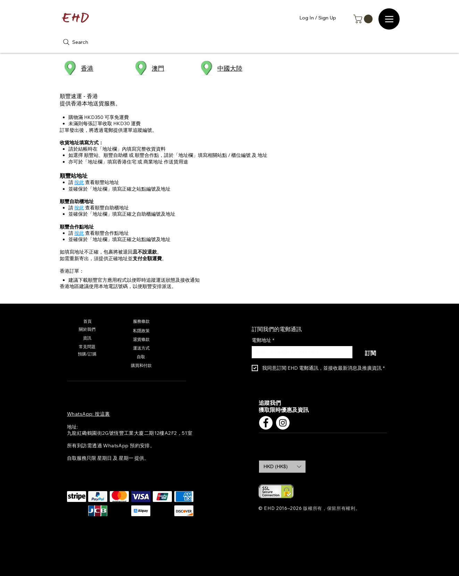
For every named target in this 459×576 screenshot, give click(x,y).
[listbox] (282, 467)
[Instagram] (283, 423)
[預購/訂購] (87, 354)
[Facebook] (266, 423)
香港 (87, 68)
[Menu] (389, 19)
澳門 (158, 68)
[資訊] (87, 338)
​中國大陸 (229, 68)
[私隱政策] (141, 331)
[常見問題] (87, 347)
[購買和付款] (141, 365)
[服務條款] (141, 321)
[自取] (141, 357)
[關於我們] (87, 329)
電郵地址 (263, 340)
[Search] (107, 42)
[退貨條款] (141, 339)
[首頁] (87, 321)
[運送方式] (141, 348)
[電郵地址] (300, 352)
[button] (364, 19)
